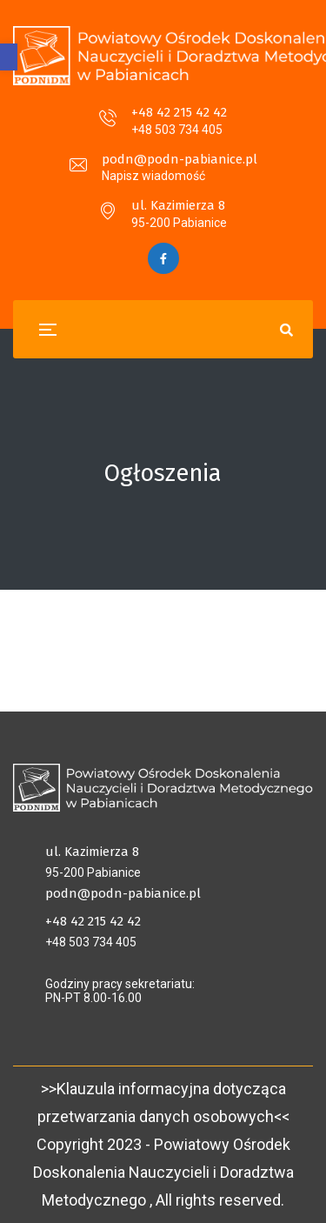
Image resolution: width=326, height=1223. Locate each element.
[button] (8, 56)
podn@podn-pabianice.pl (179, 159)
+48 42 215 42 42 (179, 112)
